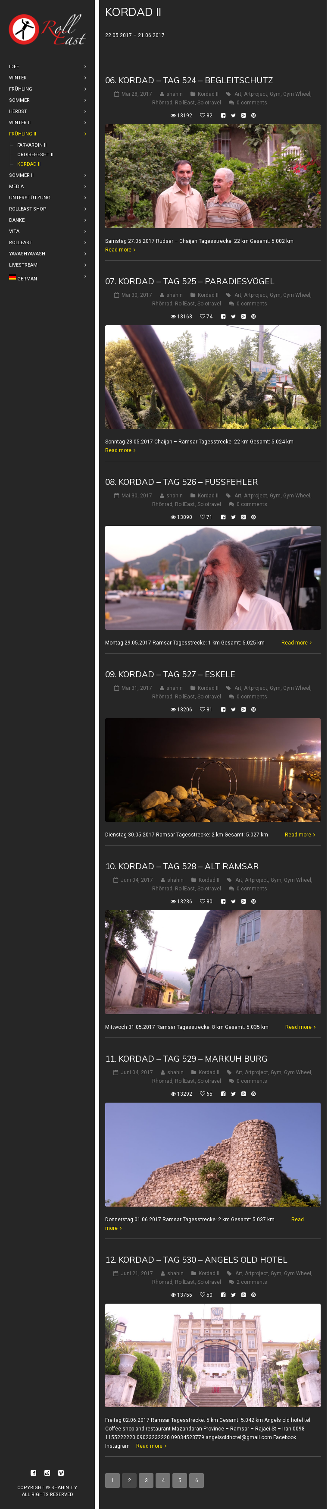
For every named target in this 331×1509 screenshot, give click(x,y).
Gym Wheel (296, 94)
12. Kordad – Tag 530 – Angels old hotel (196, 1259)
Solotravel (209, 103)
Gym (275, 94)
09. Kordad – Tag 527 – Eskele (170, 674)
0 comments (252, 103)
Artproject (255, 94)
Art (237, 94)
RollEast (185, 103)
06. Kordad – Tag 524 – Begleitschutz (189, 80)
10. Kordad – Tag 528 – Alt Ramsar (182, 866)
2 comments (252, 1282)
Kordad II (208, 94)
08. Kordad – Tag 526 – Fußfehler (181, 482)
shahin (174, 94)
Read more (118, 250)
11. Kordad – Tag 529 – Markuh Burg (186, 1058)
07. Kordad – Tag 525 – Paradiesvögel (190, 281)
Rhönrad (162, 103)
